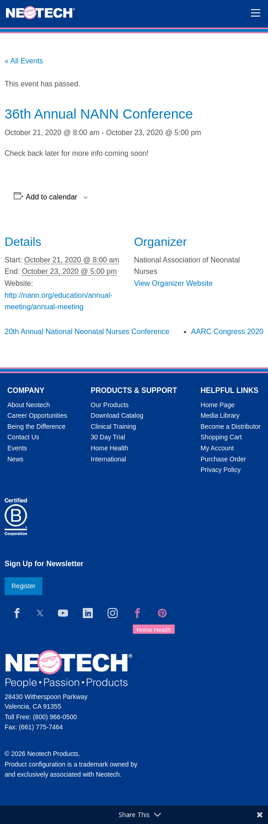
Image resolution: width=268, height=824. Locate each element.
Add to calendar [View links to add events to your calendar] (51, 197)
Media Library (219, 415)
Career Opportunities (37, 415)
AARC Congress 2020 (227, 331)
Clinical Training (113, 426)
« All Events (24, 61)
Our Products (109, 405)
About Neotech (28, 405)
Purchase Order (223, 459)
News (15, 459)
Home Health (109, 448)
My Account (217, 448)
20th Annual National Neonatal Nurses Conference (87, 331)
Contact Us (23, 437)
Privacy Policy (220, 469)
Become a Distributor (230, 426)
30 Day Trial (108, 437)
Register (23, 586)
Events (17, 448)
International (108, 459)
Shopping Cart (221, 437)
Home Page (217, 405)
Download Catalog (117, 415)
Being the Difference (36, 426)
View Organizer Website (173, 283)
